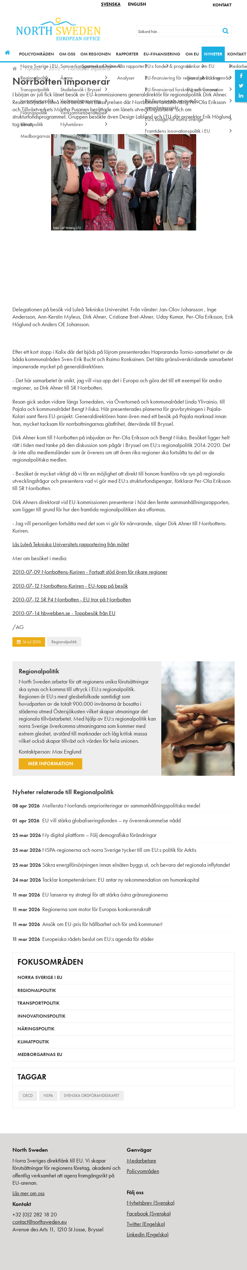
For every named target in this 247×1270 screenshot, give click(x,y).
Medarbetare (141, 1160)
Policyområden (36, 54)
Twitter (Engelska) (146, 1224)
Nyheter (213, 54)
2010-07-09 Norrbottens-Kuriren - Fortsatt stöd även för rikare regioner (89, 571)
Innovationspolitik (41, 1016)
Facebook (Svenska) (149, 1213)
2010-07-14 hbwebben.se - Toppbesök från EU (64, 613)
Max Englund (66, 751)
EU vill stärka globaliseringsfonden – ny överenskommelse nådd (96, 820)
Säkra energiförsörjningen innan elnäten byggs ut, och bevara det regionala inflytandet (121, 864)
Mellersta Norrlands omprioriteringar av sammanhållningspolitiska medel (106, 805)
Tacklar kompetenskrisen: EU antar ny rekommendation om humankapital (105, 879)
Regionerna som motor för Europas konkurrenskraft (81, 909)
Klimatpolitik (33, 1042)
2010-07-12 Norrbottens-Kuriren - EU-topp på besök (70, 585)
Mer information (50, 763)
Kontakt (222, 5)
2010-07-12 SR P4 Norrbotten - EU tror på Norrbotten (71, 599)
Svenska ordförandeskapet (91, 1095)
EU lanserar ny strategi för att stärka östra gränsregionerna (90, 894)
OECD (28, 1095)
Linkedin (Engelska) (148, 1234)
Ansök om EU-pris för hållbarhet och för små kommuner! (87, 924)
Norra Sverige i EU (39, 977)
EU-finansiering (162, 54)
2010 (54, 68)
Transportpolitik (38, 1003)
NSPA (48, 1095)
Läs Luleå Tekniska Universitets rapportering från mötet (70, 544)
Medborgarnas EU (39, 1054)
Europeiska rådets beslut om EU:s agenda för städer (83, 939)
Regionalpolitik (64, 642)
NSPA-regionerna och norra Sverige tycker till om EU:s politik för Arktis (104, 849)
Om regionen (95, 54)
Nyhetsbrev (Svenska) (151, 1202)
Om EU (192, 54)
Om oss (67, 54)
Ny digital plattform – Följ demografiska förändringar (84, 835)
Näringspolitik (36, 1029)
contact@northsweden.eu (39, 1221)
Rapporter (127, 54)
